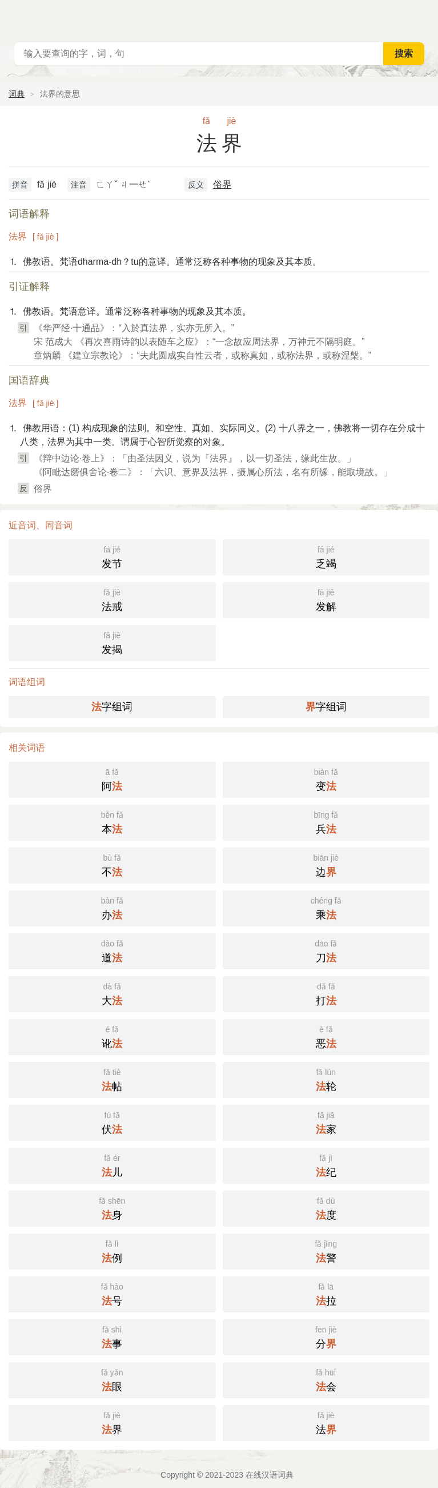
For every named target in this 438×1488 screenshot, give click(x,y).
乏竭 (326, 556)
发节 (112, 556)
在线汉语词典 (270, 1474)
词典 (17, 94)
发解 (326, 599)
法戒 (112, 599)
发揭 (112, 641)
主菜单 (422, 17)
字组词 (111, 707)
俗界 (222, 184)
